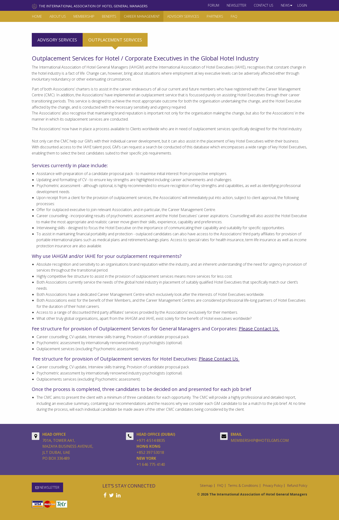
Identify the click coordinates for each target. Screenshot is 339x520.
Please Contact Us (259, 328)
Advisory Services (183, 16)
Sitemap (206, 485)
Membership (83, 16)
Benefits (109, 16)
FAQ (234, 16)
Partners (215, 16)
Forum (213, 5)
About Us (57, 16)
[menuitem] (213, 5)
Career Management (142, 16)
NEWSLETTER (236, 5)
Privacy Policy (272, 485)
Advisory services (57, 40)
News (285, 5)
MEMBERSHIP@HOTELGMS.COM (260, 440)
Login (302, 5)
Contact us (263, 5)
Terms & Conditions (243, 485)
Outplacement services (115, 40)
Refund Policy (297, 485)
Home (37, 16)
